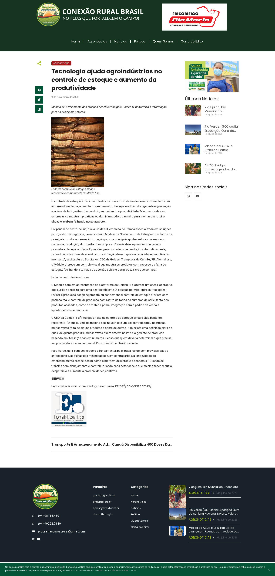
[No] (268, 570)
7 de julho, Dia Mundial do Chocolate (215, 111)
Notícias (120, 41)
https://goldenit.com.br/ (133, 386)
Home (75, 41)
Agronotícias (97, 41)
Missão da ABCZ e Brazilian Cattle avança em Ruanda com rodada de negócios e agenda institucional (213, 531)
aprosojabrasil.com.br (106, 508)
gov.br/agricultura (104, 495)
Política (139, 41)
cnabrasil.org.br (102, 502)
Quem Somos (163, 41)
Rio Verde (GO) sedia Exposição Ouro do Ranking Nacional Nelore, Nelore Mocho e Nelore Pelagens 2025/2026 (214, 513)
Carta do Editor (192, 41)
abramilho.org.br (103, 514)
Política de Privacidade (122, 570)
